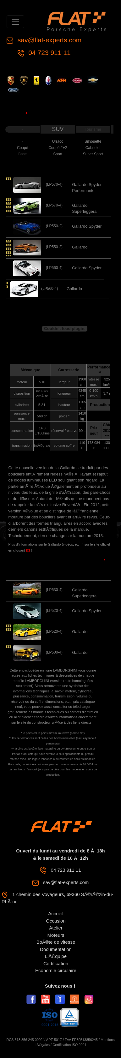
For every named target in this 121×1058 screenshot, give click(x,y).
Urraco (57, 141)
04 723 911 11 (49, 52)
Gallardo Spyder (87, 226)
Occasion (56, 921)
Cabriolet (93, 148)
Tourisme (93, 129)
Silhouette (93, 141)
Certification (55, 963)
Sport (57, 154)
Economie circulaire (55, 970)
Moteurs (55, 935)
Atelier (56, 927)
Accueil (55, 913)
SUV (57, 129)
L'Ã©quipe (56, 956)
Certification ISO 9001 (69, 1045)
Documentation (56, 949)
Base (22, 154)
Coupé (22, 148)
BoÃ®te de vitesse (55, 942)
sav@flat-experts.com (48, 40)
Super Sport (93, 154)
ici (28, 550)
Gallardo (79, 247)
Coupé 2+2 (57, 148)
